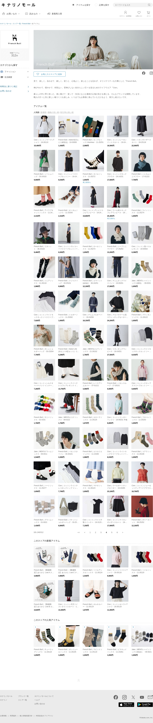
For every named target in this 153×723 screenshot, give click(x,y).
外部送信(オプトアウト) (44, 716)
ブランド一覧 (23, 696)
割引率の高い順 (67, 112)
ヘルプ (37, 700)
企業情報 (3, 716)
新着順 (43, 112)
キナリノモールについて (44, 696)
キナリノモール (5, 23)
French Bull (26, 23)
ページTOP (78, 680)
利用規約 (13, 716)
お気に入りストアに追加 (51, 74)
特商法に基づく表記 (8, 86)
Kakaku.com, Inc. (147, 717)
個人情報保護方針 (26, 716)
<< (79, 532)
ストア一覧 (17, 23)
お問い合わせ (5, 91)
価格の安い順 (53, 112)
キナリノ (3, 700)
